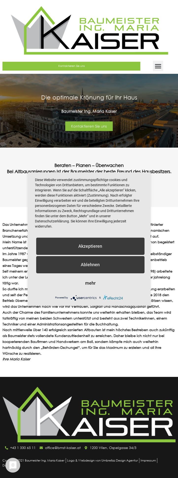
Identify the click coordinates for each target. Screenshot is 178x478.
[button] (158, 66)
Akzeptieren (90, 246)
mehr (90, 283)
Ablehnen (90, 264)
